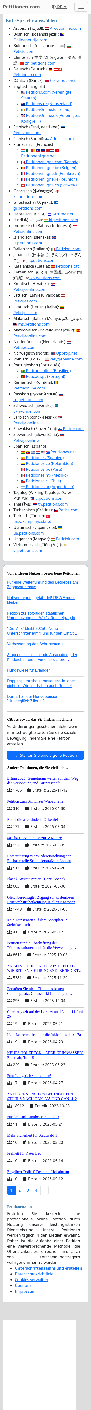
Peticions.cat (65, 266)
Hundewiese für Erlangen (29, 670)
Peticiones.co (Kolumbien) (47, 463)
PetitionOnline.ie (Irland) (46, 109)
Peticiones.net (48, 452)
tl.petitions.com (47, 498)
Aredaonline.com (63, 28)
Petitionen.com (21, 6)
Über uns (23, 1285)
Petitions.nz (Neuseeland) (46, 103)
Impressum (25, 1291)
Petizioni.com (66, 248)
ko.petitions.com (43, 277)
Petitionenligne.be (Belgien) (48, 167)
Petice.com (66, 510)
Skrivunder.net (60, 80)
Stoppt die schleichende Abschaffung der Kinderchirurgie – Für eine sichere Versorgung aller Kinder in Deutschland (42, 659)
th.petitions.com (50, 504)
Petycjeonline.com (64, 359)
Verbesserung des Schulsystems (35, 644)
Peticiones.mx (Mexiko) (44, 475)
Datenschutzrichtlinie (34, 1274)
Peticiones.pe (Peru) (41, 469)
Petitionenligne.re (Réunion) (49, 179)
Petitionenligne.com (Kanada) (50, 161)
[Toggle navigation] (81, 7)
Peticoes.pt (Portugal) (43, 376)
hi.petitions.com (61, 219)
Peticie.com (71, 428)
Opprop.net (64, 353)
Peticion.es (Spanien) (42, 457)
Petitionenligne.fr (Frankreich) (50, 173)
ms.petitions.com (31, 324)
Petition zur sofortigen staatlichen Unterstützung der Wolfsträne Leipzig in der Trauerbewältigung (41, 617)
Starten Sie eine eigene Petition (45, 755)
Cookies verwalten (31, 1279)
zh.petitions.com (37, 63)
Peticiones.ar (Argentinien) (47, 486)
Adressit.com (59, 138)
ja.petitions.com (39, 260)
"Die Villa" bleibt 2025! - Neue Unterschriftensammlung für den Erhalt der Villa (40, 633)
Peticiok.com (65, 539)
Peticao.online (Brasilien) (46, 370)
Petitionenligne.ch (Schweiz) (49, 185)
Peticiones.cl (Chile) (41, 481)
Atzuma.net (60, 214)
